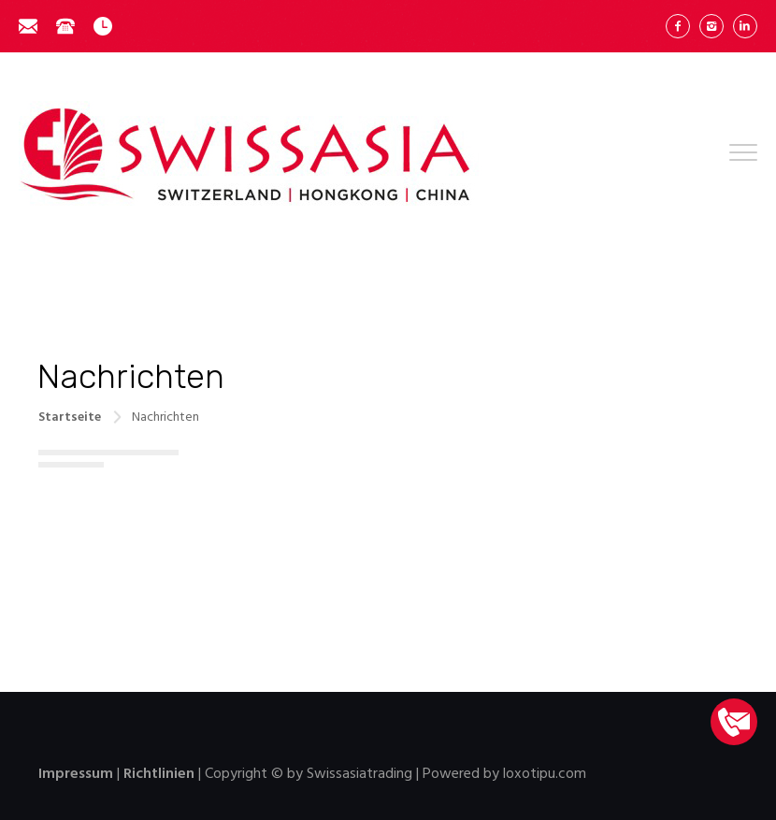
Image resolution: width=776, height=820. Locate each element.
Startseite (69, 417)
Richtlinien (158, 774)
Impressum (75, 774)
